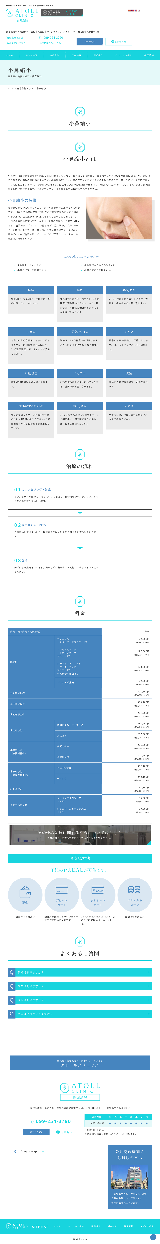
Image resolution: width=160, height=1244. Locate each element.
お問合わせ (118, 41)
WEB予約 (90, 41)
